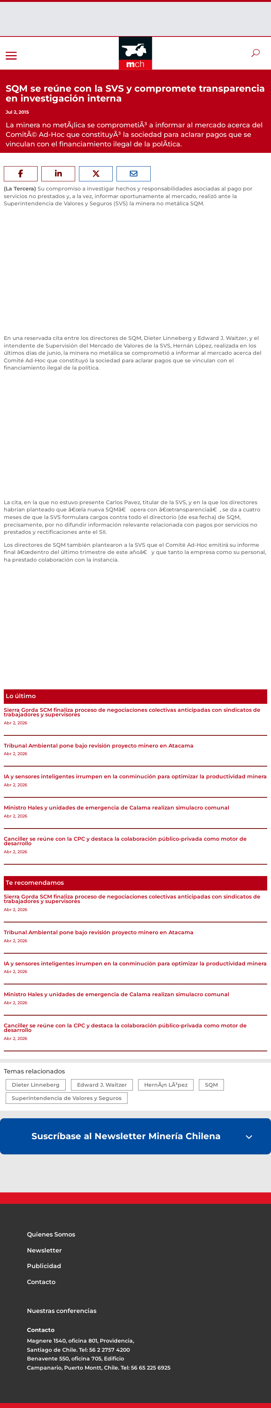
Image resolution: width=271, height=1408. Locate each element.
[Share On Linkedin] (58, 173)
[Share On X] (96, 173)
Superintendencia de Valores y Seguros (66, 1098)
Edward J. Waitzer (102, 1084)
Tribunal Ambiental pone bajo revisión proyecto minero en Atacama (99, 745)
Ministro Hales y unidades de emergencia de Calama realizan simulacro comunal (116, 807)
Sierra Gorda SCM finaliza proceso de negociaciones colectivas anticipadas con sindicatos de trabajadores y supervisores (132, 712)
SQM (211, 1084)
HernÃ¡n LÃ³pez (165, 1084)
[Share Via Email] (133, 173)
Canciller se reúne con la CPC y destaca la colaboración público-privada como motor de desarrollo (125, 841)
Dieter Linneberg (36, 1084)
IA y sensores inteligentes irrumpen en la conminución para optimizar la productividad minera (135, 776)
